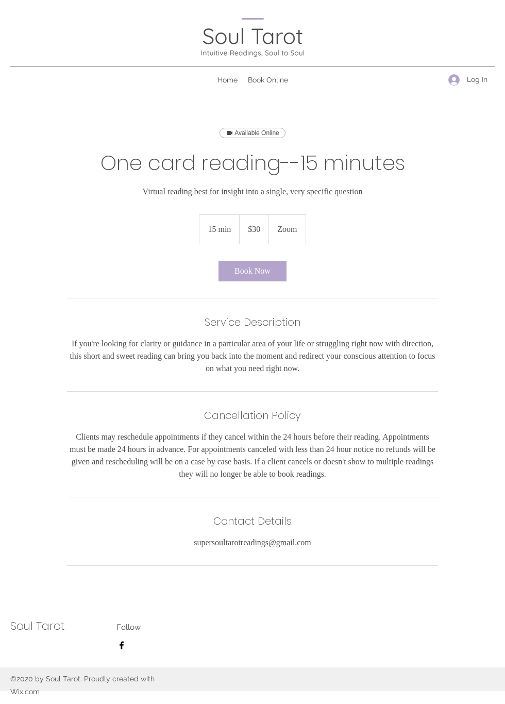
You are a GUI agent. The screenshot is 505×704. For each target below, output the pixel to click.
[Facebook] (121, 645)
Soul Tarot (37, 626)
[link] (252, 271)
